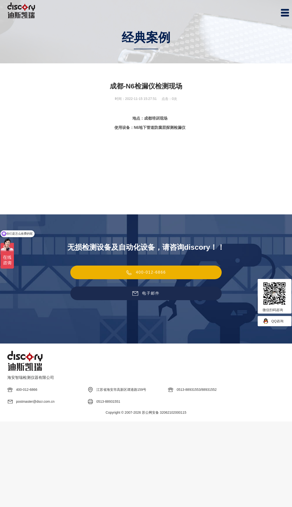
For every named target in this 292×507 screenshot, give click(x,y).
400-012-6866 (146, 273)
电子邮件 (146, 294)
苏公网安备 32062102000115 (164, 412)
